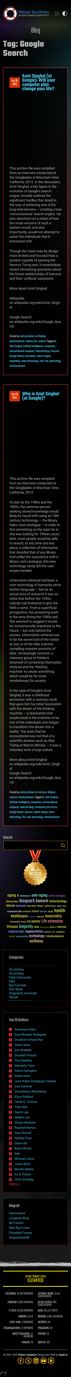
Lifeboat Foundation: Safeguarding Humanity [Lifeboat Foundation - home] (26, 13)
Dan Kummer (23, 1086)
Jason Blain (22, 1164)
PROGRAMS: (43, 1328)
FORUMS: (26, 1342)
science (42, 341)
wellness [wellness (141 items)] (36, 941)
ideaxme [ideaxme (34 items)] (40, 917)
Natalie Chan (23, 1138)
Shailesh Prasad (25, 1055)
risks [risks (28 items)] (53, 932)
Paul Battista (23, 1060)
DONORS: (22, 1316)
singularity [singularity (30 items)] (60, 932)
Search (63, 845)
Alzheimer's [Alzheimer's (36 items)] (25, 896)
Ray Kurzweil (17, 985)
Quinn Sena (22, 1045)
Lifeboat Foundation (27, 1355)
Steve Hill (21, 1143)
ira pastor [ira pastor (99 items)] (33, 921)
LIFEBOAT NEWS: (46, 1293)
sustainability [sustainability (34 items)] (22, 936)
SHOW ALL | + (14, 1184)
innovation (30, 356)
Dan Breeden (23, 1050)
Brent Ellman (23, 1148)
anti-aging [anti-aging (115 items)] (40, 895)
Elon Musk (16, 989)
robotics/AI (31, 341)
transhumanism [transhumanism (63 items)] (55, 936)
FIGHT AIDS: (15, 1322)
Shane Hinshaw (25, 1122)
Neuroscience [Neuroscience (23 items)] (44, 928)
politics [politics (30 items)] (53, 927)
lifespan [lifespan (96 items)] (12, 927)
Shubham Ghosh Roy (29, 1040)
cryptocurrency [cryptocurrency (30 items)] (50, 906)
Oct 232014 (15, 396)
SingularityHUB (19, 1237)
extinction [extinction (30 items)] (27, 912)
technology (55, 361)
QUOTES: (42, 1342)
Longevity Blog (19, 1218)
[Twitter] (28, 1360)
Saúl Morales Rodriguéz (30, 1034)
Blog (35, 30)
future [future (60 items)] (35, 911)
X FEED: (12, 1310)
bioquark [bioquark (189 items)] (27, 901)
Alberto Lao (22, 1117)
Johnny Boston (27, 336)
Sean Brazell (23, 1133)
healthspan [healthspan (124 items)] (19, 916)
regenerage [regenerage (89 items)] (16, 932)
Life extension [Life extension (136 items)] (52, 921)
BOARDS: (42, 1316)
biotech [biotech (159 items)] (42, 901)
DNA (12, 981)
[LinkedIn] (36, 1360)
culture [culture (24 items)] (59, 906)
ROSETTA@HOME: (21, 1333)
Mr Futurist (16, 1223)
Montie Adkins (24, 1169)
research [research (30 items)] (47, 932)
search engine (44, 356)
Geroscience (17, 1213)
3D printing (16, 969)
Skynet (13, 997)
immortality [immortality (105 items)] (53, 916)
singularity (14, 361)
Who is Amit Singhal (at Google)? (40, 396)
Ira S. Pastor (23, 1174)
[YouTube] (44, 1360)
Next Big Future (19, 1228)
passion (29, 812)
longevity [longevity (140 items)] (26, 926)
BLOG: (40, 1310)
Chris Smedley (24, 1179)
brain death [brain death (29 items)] (31, 906)
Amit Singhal (15, 346)
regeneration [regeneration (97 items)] (34, 931)
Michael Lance (24, 1159)
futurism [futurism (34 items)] (43, 912)
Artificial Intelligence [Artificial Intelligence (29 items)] (56, 896)
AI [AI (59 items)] (18, 896)
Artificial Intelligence (33, 346)
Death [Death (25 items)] (64, 906)
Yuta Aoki (21, 1107)
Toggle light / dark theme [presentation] (64, 13)
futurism (55, 351)
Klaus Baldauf (24, 1096)
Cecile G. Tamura (26, 1102)
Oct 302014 (15, 82)
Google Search (16, 356)
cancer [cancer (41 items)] (40, 906)
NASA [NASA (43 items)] (36, 927)
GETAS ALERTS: (45, 1302)
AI (55, 341)
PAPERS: (42, 1333)
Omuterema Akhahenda (30, 1091)
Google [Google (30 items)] (50, 912)
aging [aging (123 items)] (11, 895)
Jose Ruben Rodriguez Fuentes (35, 1081)
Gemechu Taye (24, 1065)
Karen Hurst (22, 1076)
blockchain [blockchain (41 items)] (21, 906)
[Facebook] (21, 1360)
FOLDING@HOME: (12, 1328)
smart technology (29, 361)
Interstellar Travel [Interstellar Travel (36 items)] (18, 922)
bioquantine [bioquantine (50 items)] (12, 901)
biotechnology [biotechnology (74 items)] (58, 901)
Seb (17, 1153)
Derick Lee (21, 1112)
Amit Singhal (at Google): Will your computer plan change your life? (38, 82)
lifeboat (41, 336)
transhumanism (17, 366)
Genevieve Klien (25, 1029)
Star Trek (44, 361)
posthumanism (16, 341)
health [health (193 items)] (59, 911)
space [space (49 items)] (12, 936)
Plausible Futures (20, 1233)
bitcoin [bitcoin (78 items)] (10, 906)
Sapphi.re (63, 1355)
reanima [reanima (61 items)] (61, 927)
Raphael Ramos (25, 1127)
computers (49, 346)
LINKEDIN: (12, 1302)
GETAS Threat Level (35, 1279)
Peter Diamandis (20, 977)
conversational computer (21, 351)
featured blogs (42, 351)
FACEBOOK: (10, 1293)
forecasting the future (46, 807)
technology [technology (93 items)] (37, 936)
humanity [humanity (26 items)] (32, 917)
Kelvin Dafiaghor (26, 1071)
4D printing (16, 973)
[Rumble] (51, 1360)
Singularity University (23, 993)
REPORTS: (42, 1322)
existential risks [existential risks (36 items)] (14, 911)
